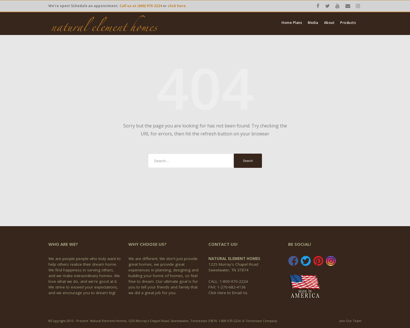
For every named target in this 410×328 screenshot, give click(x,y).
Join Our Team (350, 321)
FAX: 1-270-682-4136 (227, 287)
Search (248, 160)
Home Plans (292, 23)
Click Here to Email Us (227, 292)
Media (313, 23)
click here (177, 5)
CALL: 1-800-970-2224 (228, 281)
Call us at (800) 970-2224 (141, 5)
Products (348, 23)
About (329, 23)
